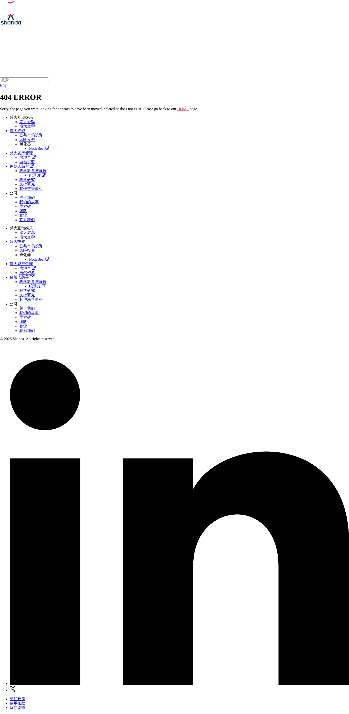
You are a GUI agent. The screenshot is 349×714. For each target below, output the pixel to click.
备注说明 (17, 708)
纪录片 (37, 175)
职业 (23, 215)
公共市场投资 (31, 135)
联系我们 (27, 220)
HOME (183, 109)
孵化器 (25, 144)
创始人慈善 (233, 52)
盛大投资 (172, 52)
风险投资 (27, 140)
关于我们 (113, 52)
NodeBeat (39, 148)
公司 (13, 193)
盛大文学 (27, 126)
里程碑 (25, 206)
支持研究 (27, 184)
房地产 (27, 157)
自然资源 (27, 162)
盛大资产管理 (202, 52)
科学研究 (27, 180)
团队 (23, 211)
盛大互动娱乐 (143, 52)
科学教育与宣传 (32, 171)
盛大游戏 (27, 122)
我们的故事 (29, 202)
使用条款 (17, 703)
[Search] (24, 80)
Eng (3, 85)
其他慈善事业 (31, 189)
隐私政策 (17, 699)
